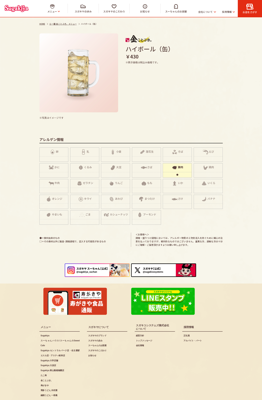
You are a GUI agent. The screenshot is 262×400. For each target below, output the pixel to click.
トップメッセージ (144, 327)
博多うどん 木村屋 (49, 377)
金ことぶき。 (47, 367)
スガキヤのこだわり (97, 337)
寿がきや (45, 372)
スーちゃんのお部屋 (97, 332)
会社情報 (140, 332)
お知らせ (92, 342)
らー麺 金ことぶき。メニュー (63, 23)
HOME (42, 23)
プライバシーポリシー (81, 395)
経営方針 (140, 322)
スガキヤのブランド (97, 322)
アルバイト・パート (192, 327)
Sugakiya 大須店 (48, 352)
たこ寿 (44, 362)
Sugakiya (45, 322)
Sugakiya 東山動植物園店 (52, 357)
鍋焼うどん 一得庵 (49, 382)
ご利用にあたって (49, 395)
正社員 (186, 322)
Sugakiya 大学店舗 (49, 347)
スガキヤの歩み (95, 327)
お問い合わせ (111, 395)
